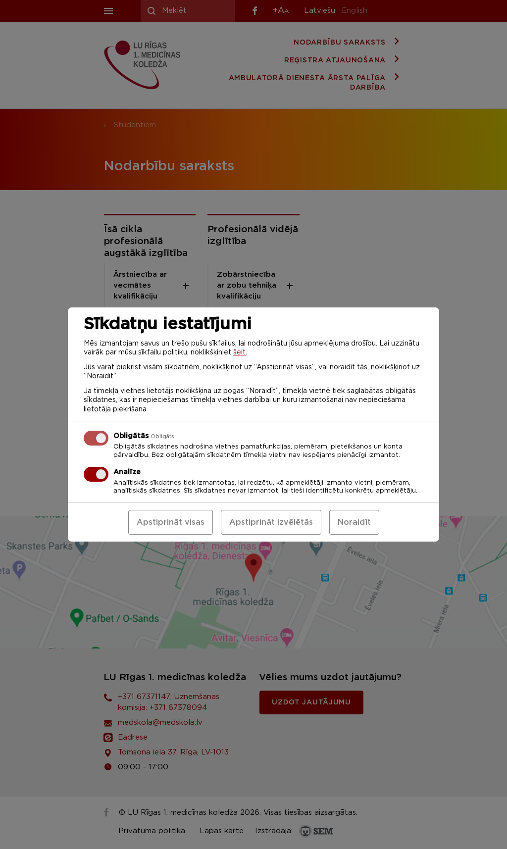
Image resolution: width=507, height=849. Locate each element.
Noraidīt (354, 522)
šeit (239, 352)
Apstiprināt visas (170, 522)
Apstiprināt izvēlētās (271, 522)
